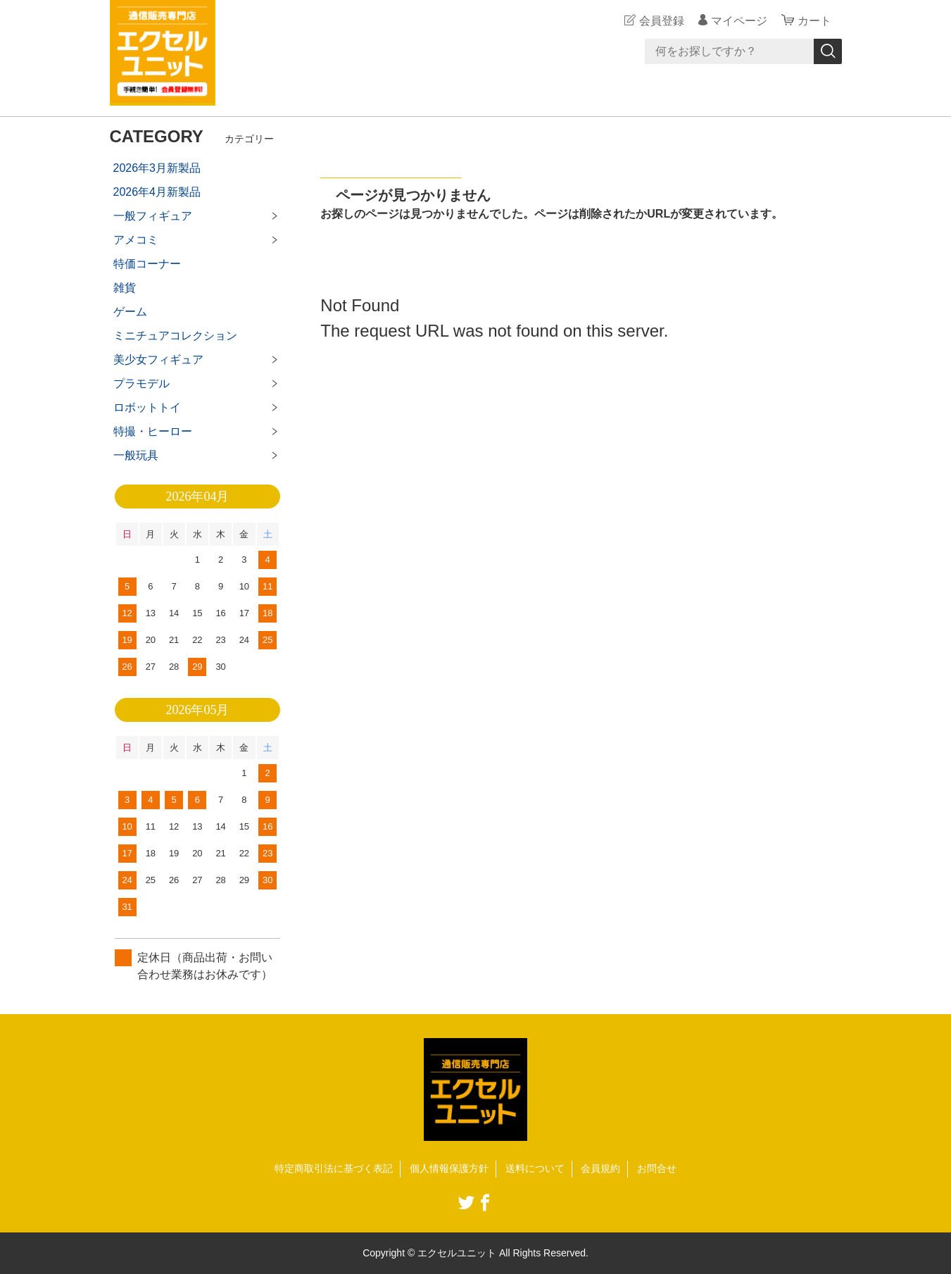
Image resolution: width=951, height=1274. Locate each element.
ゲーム (130, 312)
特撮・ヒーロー (152, 431)
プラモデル (141, 383)
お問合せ (656, 1168)
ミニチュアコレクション (175, 336)
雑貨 (124, 288)
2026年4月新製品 (157, 192)
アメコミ (135, 240)
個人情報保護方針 (449, 1168)
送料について (535, 1168)
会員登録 (661, 21)
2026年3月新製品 (157, 168)
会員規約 (600, 1168)
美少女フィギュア (158, 360)
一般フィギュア (152, 216)
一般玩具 (135, 455)
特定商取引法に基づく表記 (334, 1168)
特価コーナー (147, 264)
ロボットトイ (147, 407)
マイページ (739, 21)
